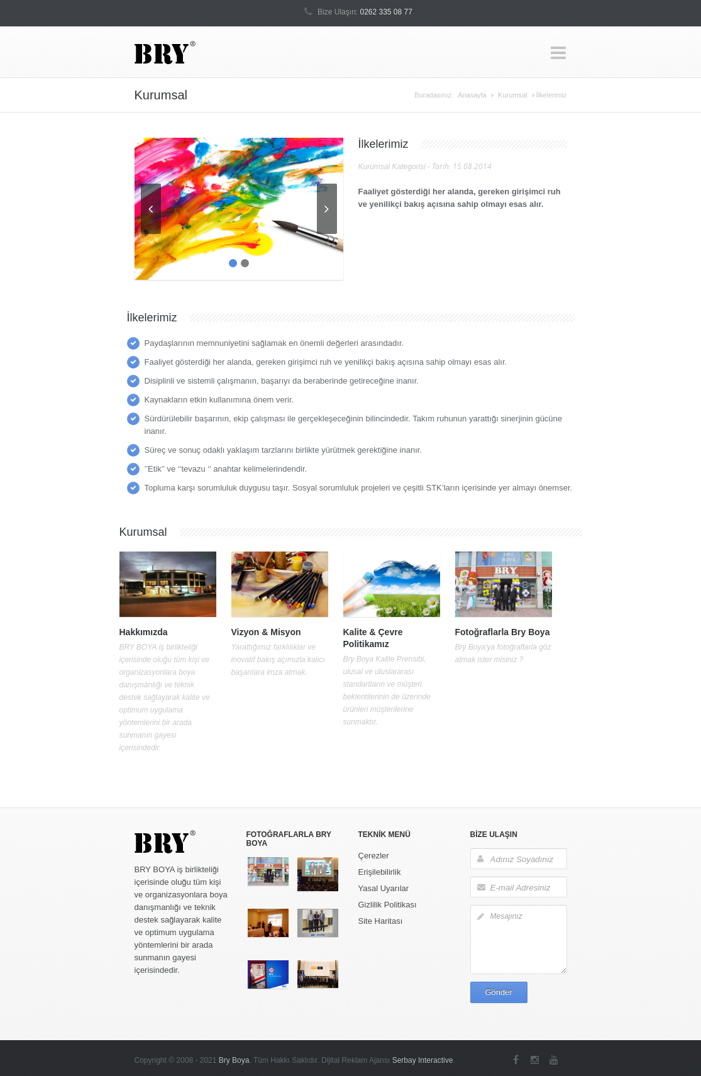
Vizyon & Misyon (266, 632)
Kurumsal (512, 95)
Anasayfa (472, 95)
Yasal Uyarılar (383, 888)
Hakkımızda (143, 632)
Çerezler (373, 855)
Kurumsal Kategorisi (392, 166)
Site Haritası (380, 921)
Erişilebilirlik (379, 872)
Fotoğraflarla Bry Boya (502, 632)
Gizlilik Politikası (387, 904)
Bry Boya (234, 1060)
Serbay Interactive (422, 1060)
